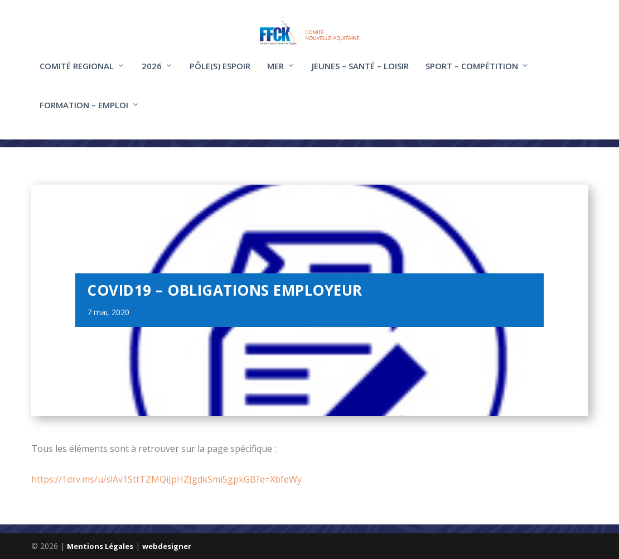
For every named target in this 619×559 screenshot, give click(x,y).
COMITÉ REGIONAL (77, 74)
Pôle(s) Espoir (220, 74)
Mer (275, 74)
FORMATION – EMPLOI (84, 113)
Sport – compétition (471, 74)
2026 (152, 74)
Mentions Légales (100, 546)
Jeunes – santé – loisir (360, 74)
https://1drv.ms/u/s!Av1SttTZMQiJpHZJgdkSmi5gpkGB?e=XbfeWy (166, 479)
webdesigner (166, 546)
